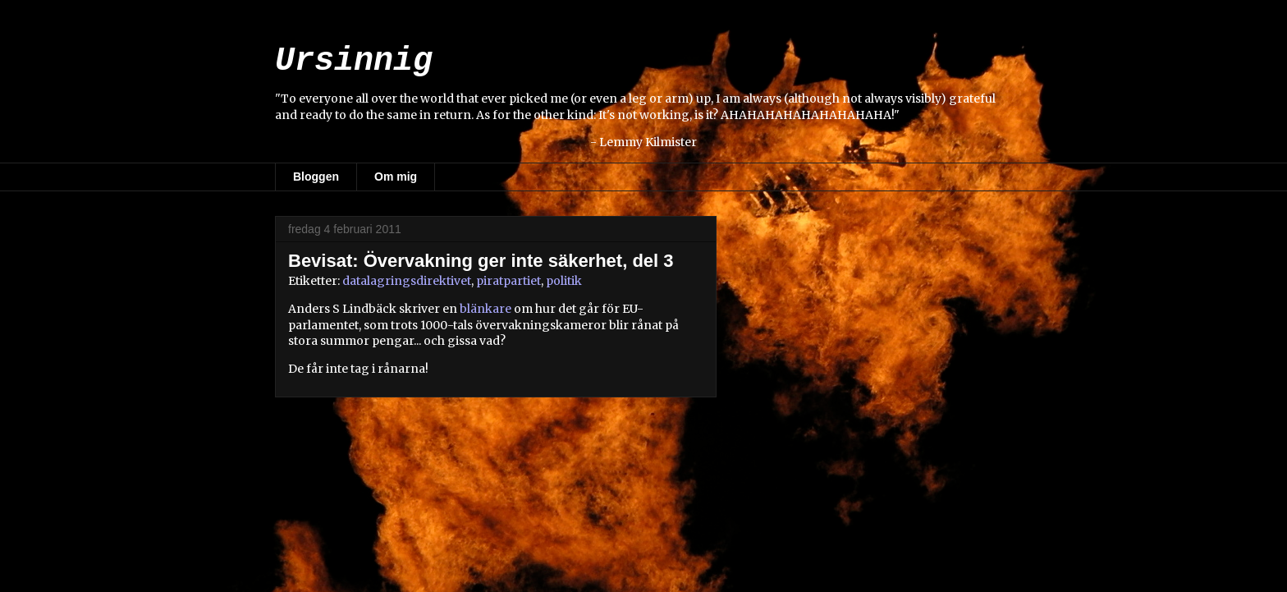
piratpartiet (508, 280)
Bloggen (316, 176)
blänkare (485, 308)
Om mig (395, 176)
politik (564, 280)
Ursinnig (354, 61)
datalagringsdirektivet (406, 280)
